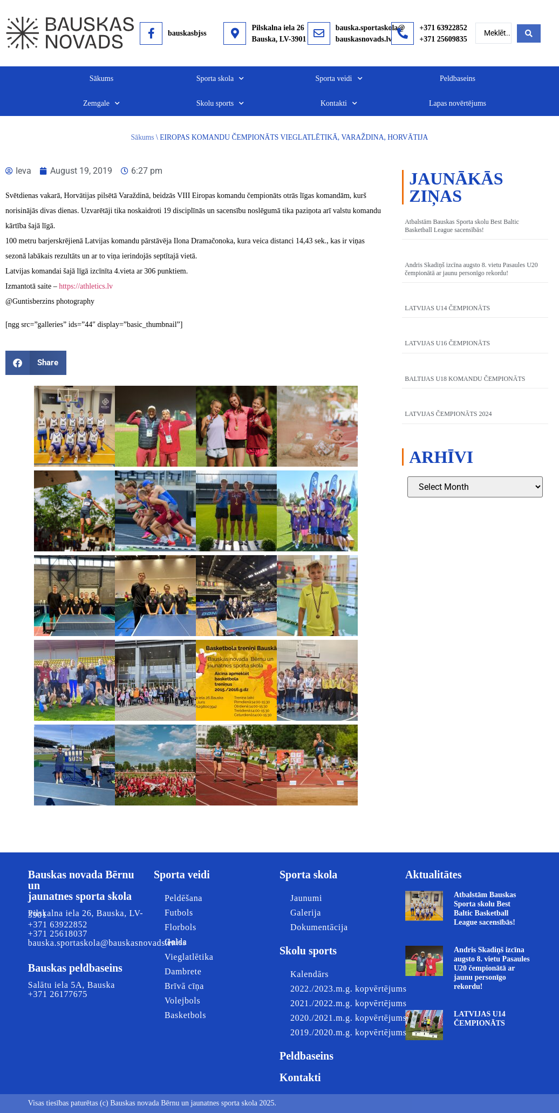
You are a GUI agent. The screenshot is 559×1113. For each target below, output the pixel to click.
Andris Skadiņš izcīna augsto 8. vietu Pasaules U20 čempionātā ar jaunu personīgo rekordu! (471, 268)
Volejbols (182, 1000)
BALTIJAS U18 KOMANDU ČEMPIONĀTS (465, 379)
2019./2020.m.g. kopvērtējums (348, 1032)
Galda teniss (176, 942)
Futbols (179, 912)
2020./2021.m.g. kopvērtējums (348, 1017)
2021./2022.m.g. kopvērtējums (348, 1003)
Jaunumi (306, 898)
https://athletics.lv (86, 286)
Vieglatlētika (189, 956)
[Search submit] (529, 33)
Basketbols (185, 1015)
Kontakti (339, 103)
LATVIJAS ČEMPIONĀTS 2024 (448, 414)
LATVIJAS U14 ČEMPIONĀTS (447, 308)
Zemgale (101, 103)
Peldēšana (183, 898)
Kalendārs (309, 974)
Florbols (180, 927)
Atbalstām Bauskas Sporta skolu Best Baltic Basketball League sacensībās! (462, 225)
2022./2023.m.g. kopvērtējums (348, 988)
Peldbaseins (457, 78)
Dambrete (183, 971)
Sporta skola (220, 79)
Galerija (305, 912)
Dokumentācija (316, 927)
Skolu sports (220, 103)
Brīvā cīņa (184, 986)
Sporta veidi (338, 79)
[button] (35, 363)
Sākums (101, 78)
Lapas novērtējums (457, 103)
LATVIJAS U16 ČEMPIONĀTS (447, 343)
